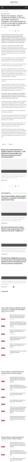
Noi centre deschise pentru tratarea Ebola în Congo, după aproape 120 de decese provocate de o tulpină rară (12, 229)
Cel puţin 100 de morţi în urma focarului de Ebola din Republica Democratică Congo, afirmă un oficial (18, 338)
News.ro (8, 13)
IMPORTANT (6, 11)
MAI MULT (4, 144)
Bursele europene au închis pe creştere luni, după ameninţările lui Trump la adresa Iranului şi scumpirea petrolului (18, 418)
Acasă (2, 11)
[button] (2, 7)
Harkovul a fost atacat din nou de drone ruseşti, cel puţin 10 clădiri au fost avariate (18, 331)
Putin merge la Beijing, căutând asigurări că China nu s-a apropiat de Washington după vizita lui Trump (13, 198)
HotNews (3, 355)
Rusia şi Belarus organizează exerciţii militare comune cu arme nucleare (12, 372)
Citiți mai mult (4, 180)
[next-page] (4, 183)
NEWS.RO (11, 144)
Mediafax (3, 319)
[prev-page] (2, 183)
